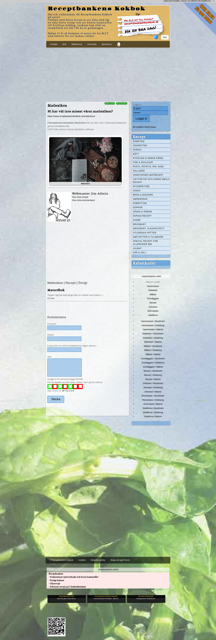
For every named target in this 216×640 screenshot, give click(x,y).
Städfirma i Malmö (153, 416)
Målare (153, 294)
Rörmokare (153, 311)
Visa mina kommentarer (83, 200)
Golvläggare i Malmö (153, 367)
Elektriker (153, 290)
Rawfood (139, 141)
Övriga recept (142, 216)
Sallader (139, 171)
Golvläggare (153, 298)
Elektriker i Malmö (153, 342)
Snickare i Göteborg (153, 387)
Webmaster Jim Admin (90, 193)
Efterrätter (141, 186)
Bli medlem (138, 127)
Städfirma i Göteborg (153, 412)
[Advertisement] (108, 74)
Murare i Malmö (153, 379)
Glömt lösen (150, 127)
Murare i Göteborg (153, 375)
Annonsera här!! (108, 569)
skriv (64, 44)
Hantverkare (153, 286)
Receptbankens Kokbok (97, 9)
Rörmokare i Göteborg (153, 400)
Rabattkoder (144, 263)
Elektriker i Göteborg (153, 338)
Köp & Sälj (139, 252)
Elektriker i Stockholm (153, 333)
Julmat (137, 248)
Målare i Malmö (153, 354)
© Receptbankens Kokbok (61, 560)
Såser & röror (142, 212)
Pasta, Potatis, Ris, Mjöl (148, 166)
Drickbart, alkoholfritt (148, 228)
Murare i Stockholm (153, 371)
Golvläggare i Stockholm (153, 358)
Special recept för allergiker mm (145, 242)
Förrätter (140, 203)
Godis (136, 190)
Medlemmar (76, 44)
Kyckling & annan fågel (148, 158)
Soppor (138, 207)
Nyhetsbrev (106, 44)
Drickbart (139, 224)
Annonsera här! (151, 276)
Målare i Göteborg (153, 350)
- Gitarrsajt (53, 583)
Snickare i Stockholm (153, 383)
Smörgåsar (140, 199)
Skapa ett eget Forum (120, 560)
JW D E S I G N (68, 391)
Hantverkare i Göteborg (153, 325)
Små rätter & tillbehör (148, 237)
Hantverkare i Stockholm (153, 321)
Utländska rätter (144, 233)
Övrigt (137, 150)
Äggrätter (140, 145)
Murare (152, 302)
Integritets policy (98, 560)
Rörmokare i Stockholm (153, 395)
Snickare (153, 307)
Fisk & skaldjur (143, 162)
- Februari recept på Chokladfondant (66, 586)
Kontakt (53, 44)
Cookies (82, 560)
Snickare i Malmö (153, 391)
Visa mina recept (80, 197)
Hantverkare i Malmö (153, 329)
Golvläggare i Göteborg (153, 362)
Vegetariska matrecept (148, 175)
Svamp (137, 220)
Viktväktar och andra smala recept (151, 180)
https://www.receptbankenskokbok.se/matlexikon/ (71, 116)
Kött (136, 154)
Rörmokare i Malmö (152, 404)
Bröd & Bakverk (143, 195)
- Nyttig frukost (55, 580)
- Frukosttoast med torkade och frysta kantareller (72, 577)
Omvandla (92, 44)
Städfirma (153, 315)
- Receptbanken (55, 574)
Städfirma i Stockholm (153, 408)
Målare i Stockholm (153, 346)
